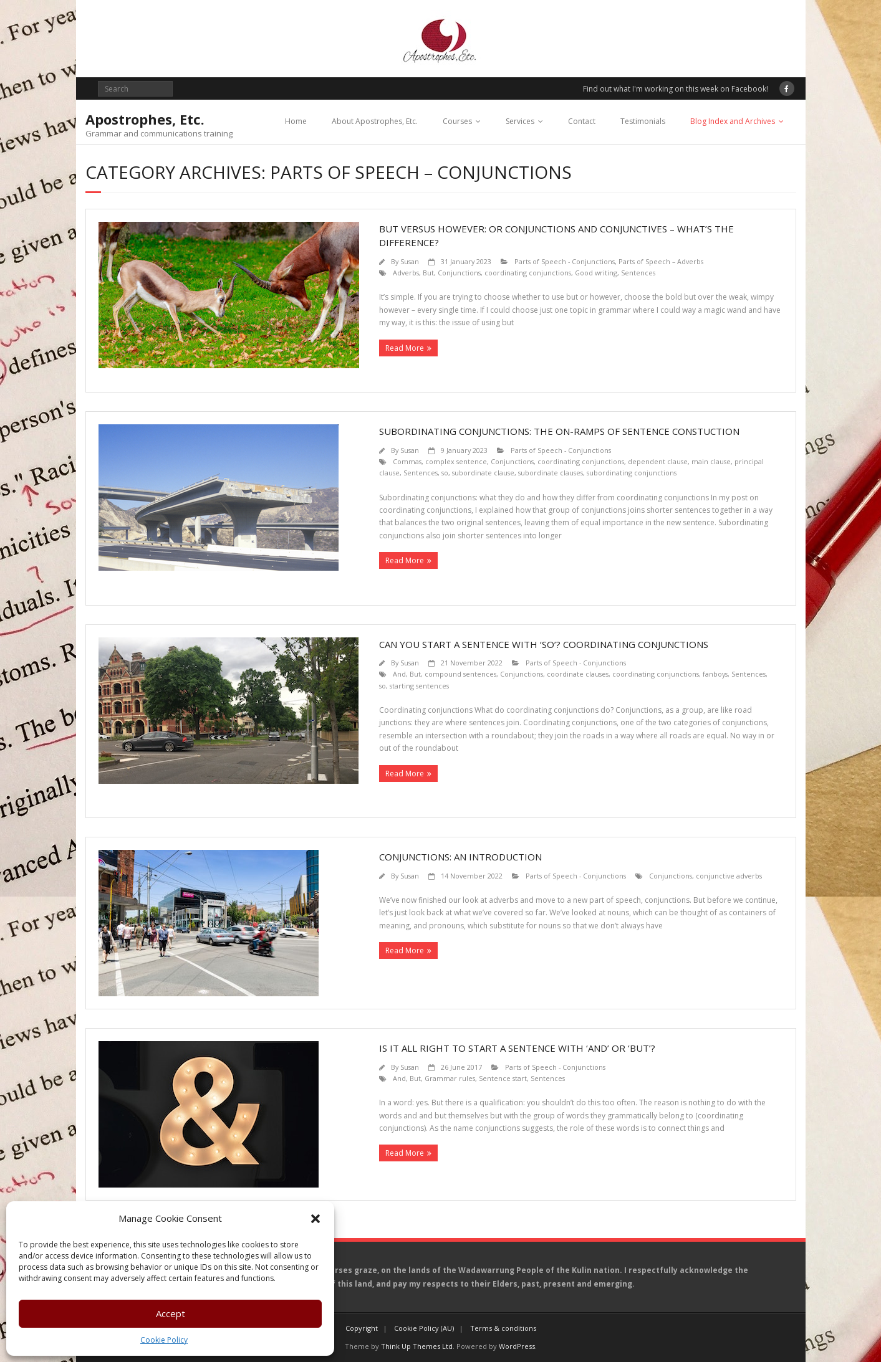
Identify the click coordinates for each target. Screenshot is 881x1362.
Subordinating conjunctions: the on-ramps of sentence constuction (559, 431)
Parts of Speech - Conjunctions (564, 261)
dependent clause (658, 461)
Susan (409, 261)
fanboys (715, 674)
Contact (581, 121)
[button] (315, 1218)
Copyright (361, 1328)
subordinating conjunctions (631, 472)
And (399, 674)
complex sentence (456, 461)
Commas (407, 461)
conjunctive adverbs (729, 875)
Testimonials (642, 121)
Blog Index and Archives (732, 121)
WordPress (517, 1346)
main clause (711, 461)
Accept (170, 1313)
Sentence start (503, 1078)
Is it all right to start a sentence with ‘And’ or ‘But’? (517, 1048)
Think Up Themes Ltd (417, 1346)
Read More (404, 348)
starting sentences (419, 685)
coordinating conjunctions (527, 272)
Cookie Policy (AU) (424, 1328)
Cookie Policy (164, 1340)
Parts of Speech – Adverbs (661, 261)
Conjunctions (459, 272)
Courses (457, 121)
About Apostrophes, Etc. (375, 121)
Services (520, 121)
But (428, 272)
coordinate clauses (578, 674)
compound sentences (460, 674)
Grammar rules (450, 1078)
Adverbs (406, 272)
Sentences (638, 272)
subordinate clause (483, 472)
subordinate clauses (550, 472)
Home (296, 121)
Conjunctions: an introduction (460, 856)
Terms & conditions (503, 1328)
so (444, 472)
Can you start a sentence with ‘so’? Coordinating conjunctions (543, 644)
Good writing (596, 272)
